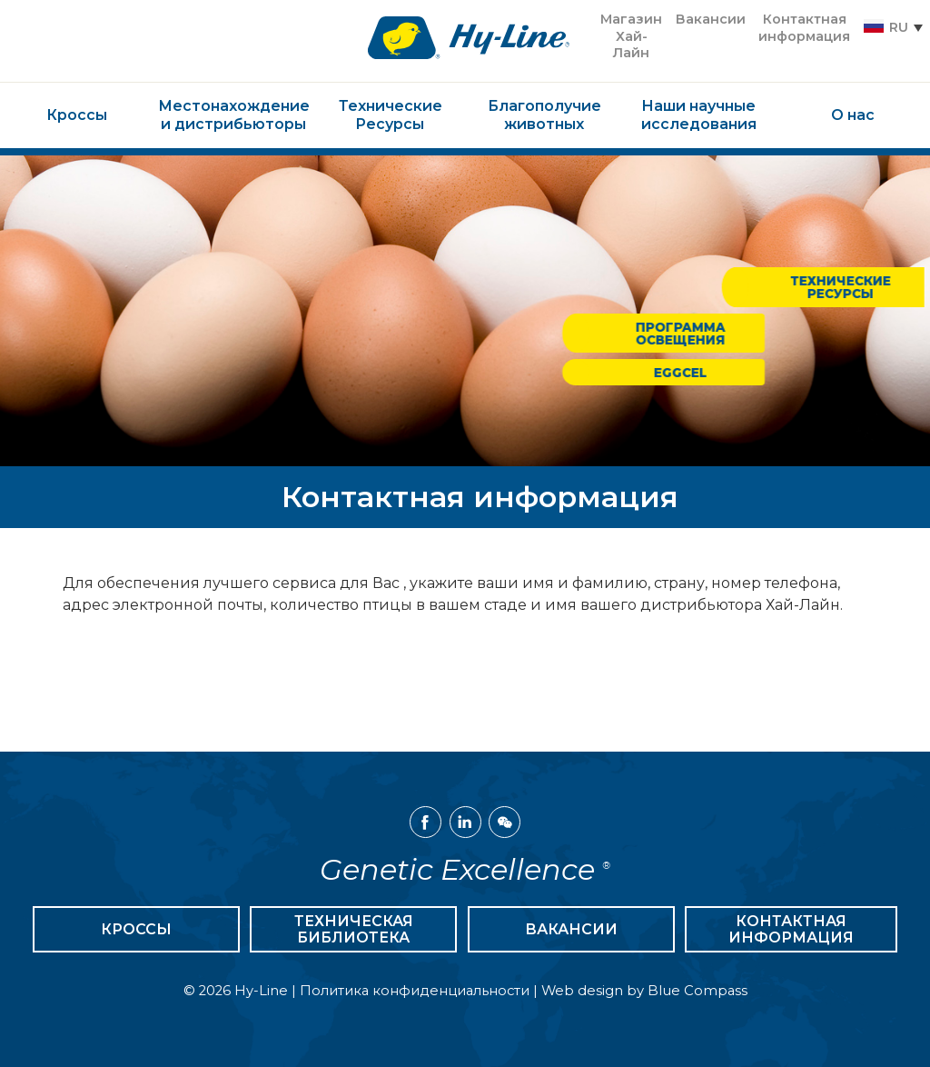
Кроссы (136, 929)
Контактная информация (791, 929)
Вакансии (571, 929)
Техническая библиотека (353, 929)
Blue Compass (697, 990)
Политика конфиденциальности (414, 990)
